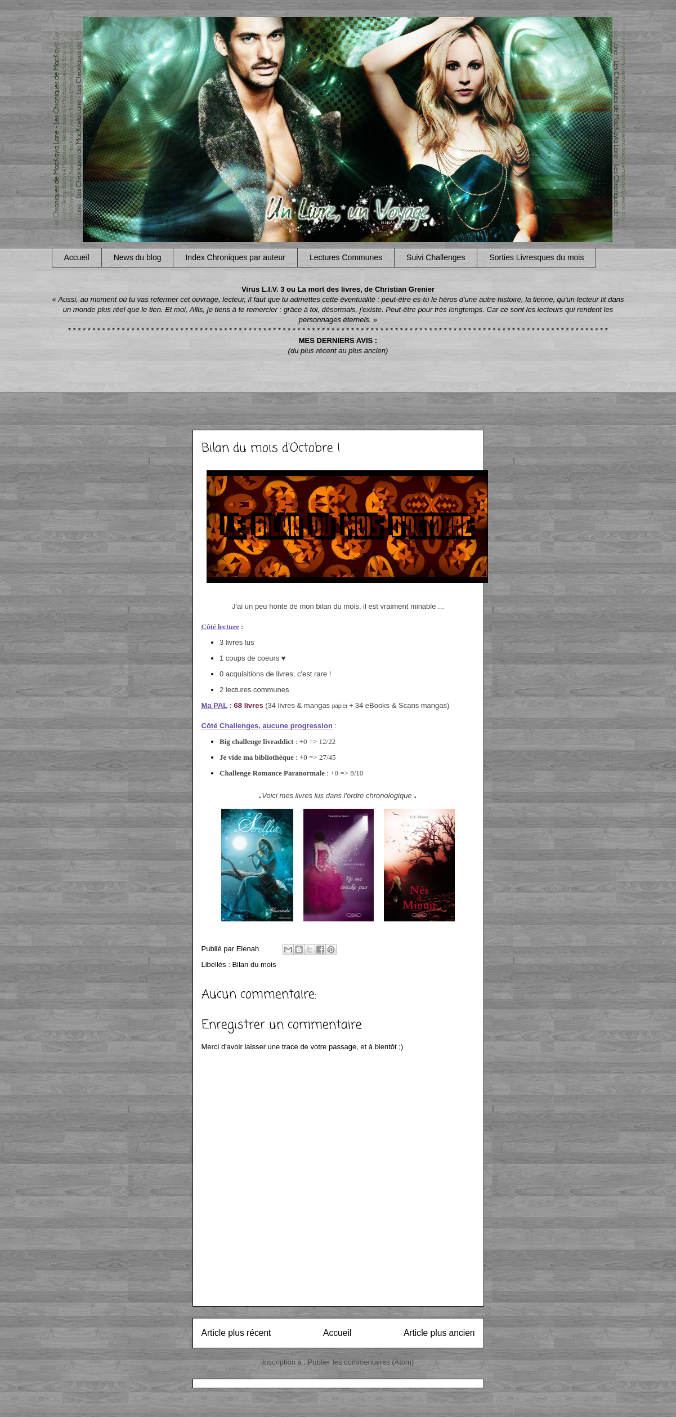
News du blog (138, 257)
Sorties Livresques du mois (536, 257)
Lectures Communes (346, 257)
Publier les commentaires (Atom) (361, 1362)
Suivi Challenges (435, 257)
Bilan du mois (254, 964)
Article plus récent (236, 1333)
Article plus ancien (439, 1333)
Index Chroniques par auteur (235, 257)
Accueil (76, 257)
